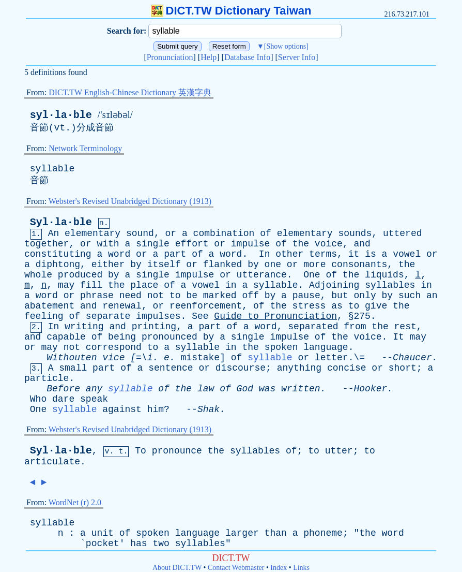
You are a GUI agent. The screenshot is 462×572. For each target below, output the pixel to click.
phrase (97, 295)
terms (323, 254)
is (370, 254)
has (138, 543)
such (409, 295)
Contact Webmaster (236, 567)
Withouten (72, 358)
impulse (250, 244)
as (337, 306)
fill (91, 285)
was (267, 389)
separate (108, 316)
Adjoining (334, 285)
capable (66, 337)
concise (346, 368)
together (46, 244)
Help (209, 57)
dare (63, 399)
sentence (170, 368)
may (66, 285)
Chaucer (412, 358)
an (432, 295)
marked (220, 295)
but (339, 295)
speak (94, 399)
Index (278, 567)
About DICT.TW (177, 567)
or (171, 233)
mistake (200, 358)
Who (38, 399)
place (144, 285)
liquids (384, 275)
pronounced (169, 337)
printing (154, 326)
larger (242, 533)
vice (113, 358)
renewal (122, 306)
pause (306, 295)
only (365, 295)
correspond (114, 347)
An (53, 233)
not (155, 295)
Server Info (296, 57)
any (94, 389)
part (175, 254)
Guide (228, 316)
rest (405, 326)
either (108, 264)
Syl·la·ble (61, 222)
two (160, 543)
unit (102, 533)
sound (140, 233)
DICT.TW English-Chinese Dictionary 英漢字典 (130, 92)
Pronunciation (170, 57)
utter (339, 451)
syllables (390, 285)
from (355, 326)
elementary (92, 233)
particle (46, 378)
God (245, 389)
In (264, 254)
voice (329, 244)
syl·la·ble (61, 115)
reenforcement (206, 306)
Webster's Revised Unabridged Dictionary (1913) (130, 201)
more (314, 264)
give (376, 306)
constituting (57, 254)
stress (309, 306)
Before (63, 389)
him (155, 409)
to (175, 295)
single (153, 244)
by (136, 264)
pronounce (177, 451)
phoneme (323, 533)
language (325, 347)
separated (313, 326)
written (300, 389)
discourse (240, 368)
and (361, 244)
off (250, 295)
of (265, 233)
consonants (359, 264)
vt (60, 128)
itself (164, 264)
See (200, 316)
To (140, 451)
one (273, 264)
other (289, 254)
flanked (222, 264)
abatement (49, 306)
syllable (52, 169)
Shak (208, 409)
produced (80, 275)
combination (224, 233)
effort (192, 244)
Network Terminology (85, 148)
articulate (52, 462)
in (231, 285)
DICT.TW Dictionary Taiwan (231, 10)
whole (38, 275)
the (300, 244)
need (130, 295)
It (398, 337)
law (205, 389)
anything (299, 368)
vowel (407, 254)
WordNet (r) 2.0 (75, 502)
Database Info (247, 57)
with (108, 244)
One (311, 275)
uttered (402, 233)
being (122, 337)
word (119, 254)
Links (301, 567)
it (354, 254)
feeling (44, 316)
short (403, 368)
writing (84, 326)
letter (331, 358)
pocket (102, 543)
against (122, 409)
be (191, 295)
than (276, 533)
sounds (355, 233)
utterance (262, 275)
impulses (158, 316)
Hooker (370, 389)
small (73, 368)
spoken (281, 347)
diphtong (58, 264)
